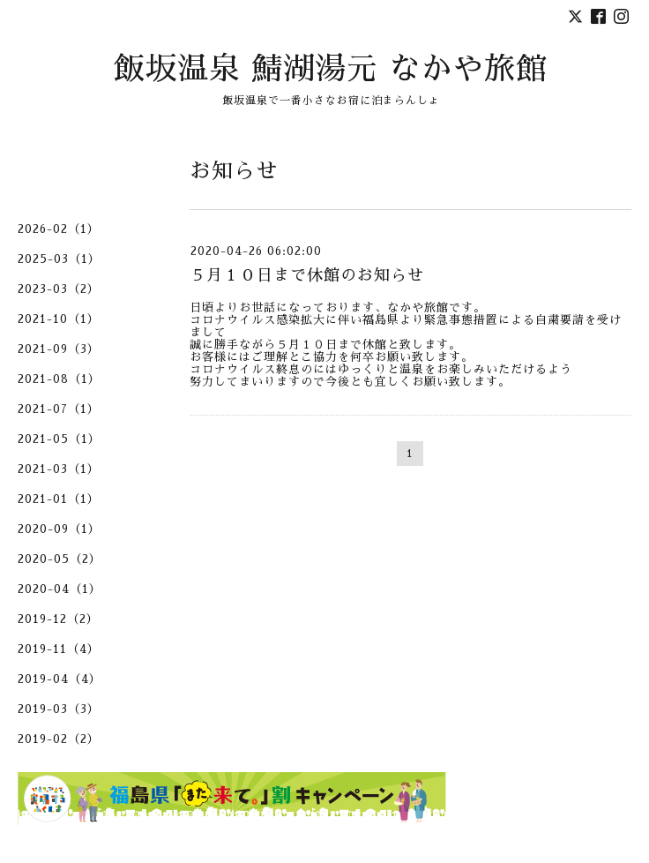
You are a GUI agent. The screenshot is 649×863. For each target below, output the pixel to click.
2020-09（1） (59, 529)
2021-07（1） (59, 409)
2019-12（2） (58, 619)
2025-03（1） (59, 259)
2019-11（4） (59, 649)
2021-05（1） (59, 439)
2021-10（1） (59, 319)
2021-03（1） (59, 469)
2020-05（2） (59, 559)
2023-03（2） (59, 289)
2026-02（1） (59, 229)
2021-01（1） (59, 499)
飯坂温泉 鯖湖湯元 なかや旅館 (331, 69)
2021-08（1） (59, 379)
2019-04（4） (59, 679)
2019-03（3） (59, 709)
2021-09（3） (59, 349)
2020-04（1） (59, 589)
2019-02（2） (59, 739)
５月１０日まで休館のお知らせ (307, 275)
